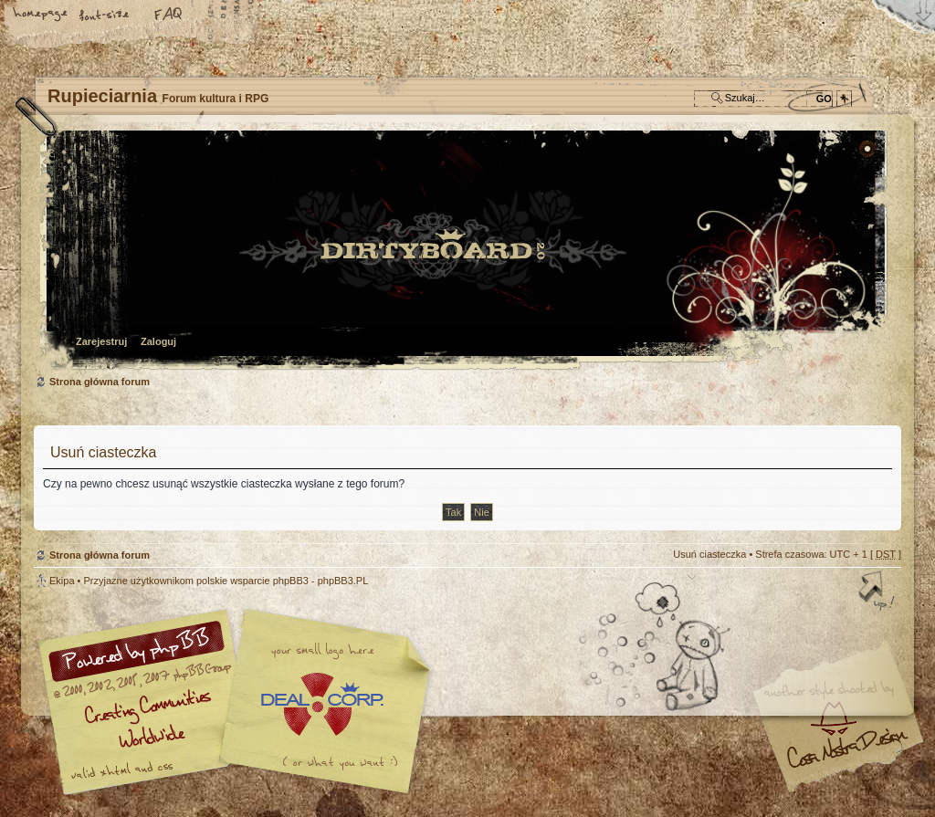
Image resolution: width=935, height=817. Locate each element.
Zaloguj (158, 341)
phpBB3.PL (343, 580)
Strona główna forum (465, 251)
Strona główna (41, 15)
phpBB (239, 702)
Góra (878, 592)
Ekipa (62, 580)
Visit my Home (846, 755)
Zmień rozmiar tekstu (105, 15)
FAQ (169, 15)
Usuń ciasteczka (709, 554)
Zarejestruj (101, 341)
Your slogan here (321, 704)
